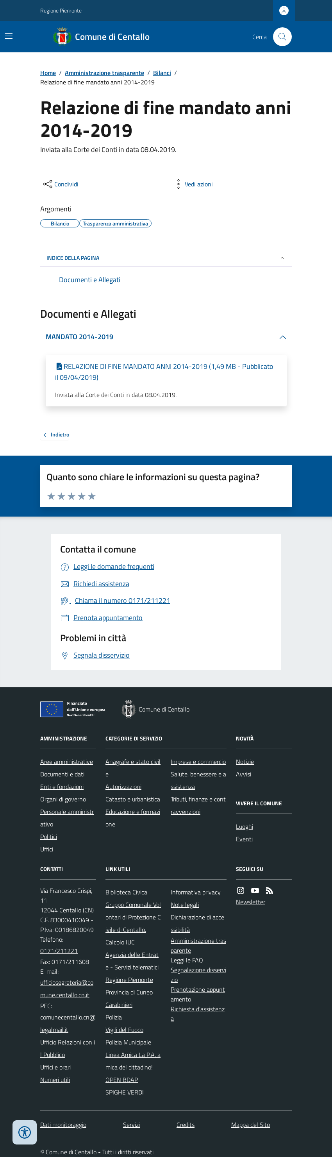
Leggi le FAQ (187, 960)
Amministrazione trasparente (104, 72)
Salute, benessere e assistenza (198, 780)
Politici (48, 836)
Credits (186, 1124)
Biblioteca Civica (126, 892)
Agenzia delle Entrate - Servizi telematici (132, 961)
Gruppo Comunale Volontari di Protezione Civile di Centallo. (133, 917)
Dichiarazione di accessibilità (197, 923)
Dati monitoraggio (63, 1124)
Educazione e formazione (132, 818)
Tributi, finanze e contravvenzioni (198, 805)
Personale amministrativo (67, 818)
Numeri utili (55, 1079)
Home (48, 72)
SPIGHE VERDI (124, 1092)
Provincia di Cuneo (129, 992)
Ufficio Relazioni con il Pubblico (67, 1048)
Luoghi (244, 826)
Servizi (131, 1124)
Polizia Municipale (128, 1042)
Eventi (244, 839)
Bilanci (162, 72)
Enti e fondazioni (62, 786)
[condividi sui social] (60, 184)
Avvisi (243, 774)
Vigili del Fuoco (124, 1029)
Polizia (113, 1017)
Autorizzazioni (123, 786)
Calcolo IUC (120, 942)
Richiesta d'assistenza (198, 1013)
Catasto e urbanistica (132, 799)
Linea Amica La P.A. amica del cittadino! (133, 1061)
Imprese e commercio (198, 761)
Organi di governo (63, 799)
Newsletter (250, 902)
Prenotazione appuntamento (198, 994)
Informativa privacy (196, 892)
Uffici (46, 849)
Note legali (185, 904)
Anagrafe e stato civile (133, 768)
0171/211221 (59, 950)
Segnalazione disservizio (198, 974)
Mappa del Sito (250, 1124)
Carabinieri (118, 1004)
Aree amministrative (66, 761)
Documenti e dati (62, 774)
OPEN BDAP (121, 1079)
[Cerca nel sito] (279, 36)
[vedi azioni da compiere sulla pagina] (192, 184)
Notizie (245, 761)
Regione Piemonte (61, 10)
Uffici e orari (55, 1067)
